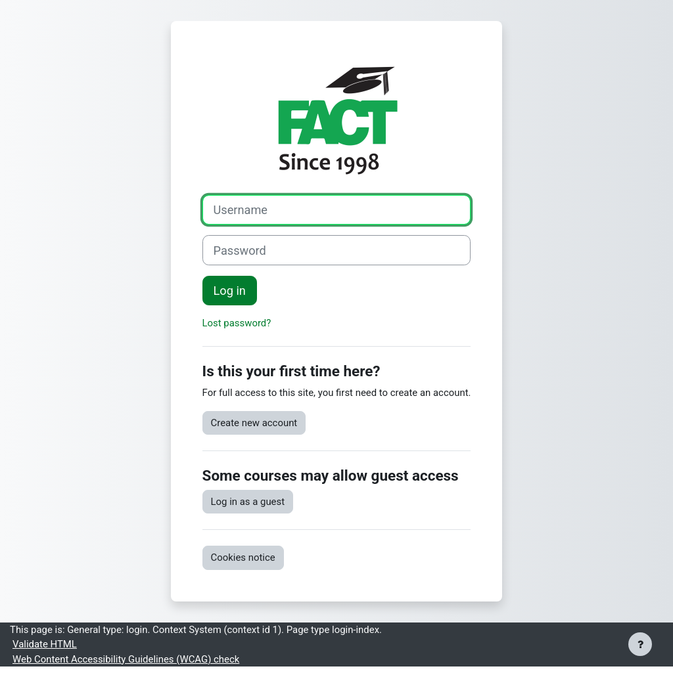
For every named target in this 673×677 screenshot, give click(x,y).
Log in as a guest (248, 502)
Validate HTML (44, 644)
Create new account (254, 423)
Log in (230, 290)
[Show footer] (640, 644)
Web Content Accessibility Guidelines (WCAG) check (125, 659)
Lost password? (236, 323)
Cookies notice (243, 557)
